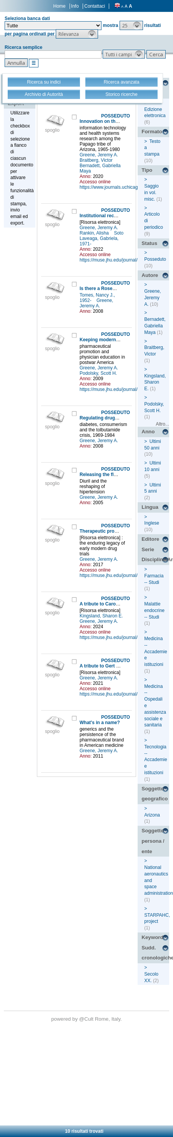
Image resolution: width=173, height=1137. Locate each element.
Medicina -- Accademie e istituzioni (155, 651)
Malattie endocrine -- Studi (154, 610)
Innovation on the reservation (112, 121)
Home (59, 6)
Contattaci (94, 6)
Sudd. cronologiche (155, 953)
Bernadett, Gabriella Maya (154, 326)
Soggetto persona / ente (152, 841)
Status (149, 243)
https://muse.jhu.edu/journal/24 (111, 260)
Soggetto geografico (154, 794)
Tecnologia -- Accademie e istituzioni (155, 759)
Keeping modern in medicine (111, 339)
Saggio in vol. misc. (151, 192)
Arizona (152, 815)
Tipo (146, 170)
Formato (151, 131)
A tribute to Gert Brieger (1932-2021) (119, 666)
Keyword (152, 937)
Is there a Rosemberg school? (112, 288)
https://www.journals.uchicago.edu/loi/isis (121, 187)
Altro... (162, 424)
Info (75, 6)
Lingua (149, 507)
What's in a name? (100, 722)
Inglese (151, 523)
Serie (147, 549)
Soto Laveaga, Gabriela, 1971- (101, 238)
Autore (149, 275)
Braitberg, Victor (97, 160)
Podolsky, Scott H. (99, 373)
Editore (150, 539)
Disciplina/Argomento (155, 559)
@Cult (87, 1019)
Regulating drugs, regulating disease (120, 418)
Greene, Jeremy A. (99, 155)
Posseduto (155, 259)
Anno (148, 431)
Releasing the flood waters (109, 474)
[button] (131, 25)
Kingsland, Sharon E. (102, 616)
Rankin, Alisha (95, 233)
